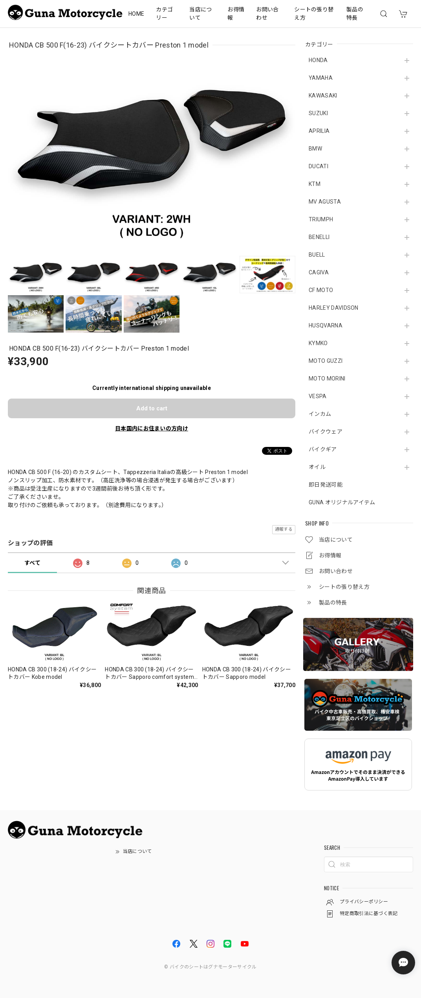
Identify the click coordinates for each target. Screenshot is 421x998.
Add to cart (151, 408)
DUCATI (318, 166)
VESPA (318, 396)
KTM (314, 184)
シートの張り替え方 (313, 13)
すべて (32, 563)
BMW (315, 148)
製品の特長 (354, 13)
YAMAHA (321, 78)
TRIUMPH (321, 219)
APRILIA (319, 131)
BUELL (317, 255)
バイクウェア (325, 431)
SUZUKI (318, 113)
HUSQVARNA (325, 325)
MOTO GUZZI (325, 361)
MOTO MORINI (327, 378)
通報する (284, 529)
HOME (136, 14)
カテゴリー (164, 13)
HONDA (318, 60)
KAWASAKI (323, 95)
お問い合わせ (267, 13)
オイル (317, 467)
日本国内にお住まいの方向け (151, 428)
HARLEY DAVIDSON (334, 308)
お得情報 (235, 13)
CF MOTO (321, 290)
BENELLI (319, 237)
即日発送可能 (325, 485)
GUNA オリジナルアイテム (342, 502)
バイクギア (323, 449)
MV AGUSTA (325, 201)
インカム (320, 414)
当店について (200, 13)
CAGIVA (319, 272)
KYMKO (318, 343)
